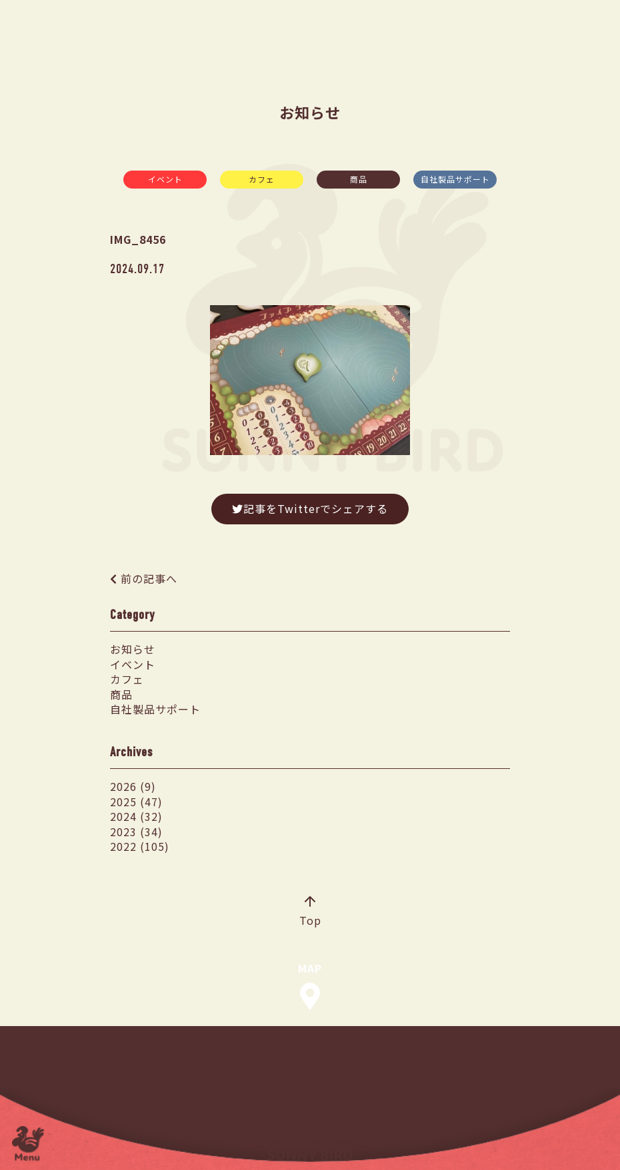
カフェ (262, 179)
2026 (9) (133, 786)
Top (310, 912)
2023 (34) (136, 832)
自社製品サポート (455, 179)
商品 (358, 179)
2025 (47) (136, 802)
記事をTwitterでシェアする (310, 508)
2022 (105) (139, 846)
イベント (165, 179)
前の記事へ (149, 578)
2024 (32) (136, 816)
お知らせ (132, 649)
